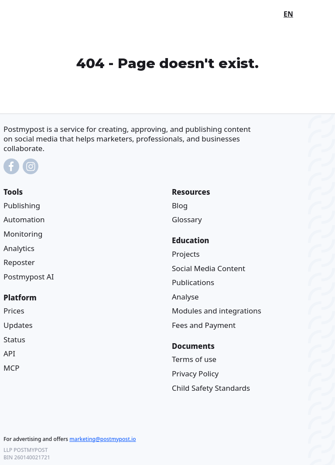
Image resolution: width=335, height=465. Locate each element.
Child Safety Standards (211, 388)
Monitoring (22, 234)
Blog (180, 205)
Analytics (18, 248)
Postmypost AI (28, 277)
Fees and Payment (204, 325)
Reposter (19, 262)
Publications (193, 282)
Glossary (187, 220)
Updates (18, 325)
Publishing (21, 205)
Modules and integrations (216, 311)
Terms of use (194, 360)
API (9, 353)
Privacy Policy (195, 374)
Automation (24, 220)
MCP (11, 368)
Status (14, 339)
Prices (13, 311)
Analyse (185, 297)
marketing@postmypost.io (102, 439)
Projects (186, 254)
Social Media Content (208, 268)
